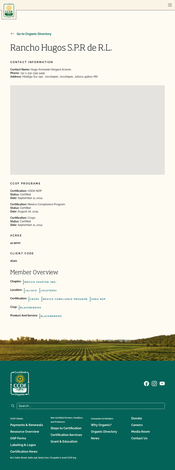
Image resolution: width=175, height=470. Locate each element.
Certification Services (66, 435)
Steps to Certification (66, 428)
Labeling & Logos (23, 445)
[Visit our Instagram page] (154, 383)
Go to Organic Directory (30, 34)
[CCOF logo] (9, 10)
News (95, 438)
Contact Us (139, 438)
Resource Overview (24, 431)
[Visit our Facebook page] (146, 383)
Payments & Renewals (26, 425)
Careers (137, 425)
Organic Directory (104, 431)
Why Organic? (101, 425)
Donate (136, 418)
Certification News (23, 451)
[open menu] (169, 5)
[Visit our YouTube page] (162, 383)
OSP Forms (18, 438)
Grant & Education (64, 441)
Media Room (140, 431)
